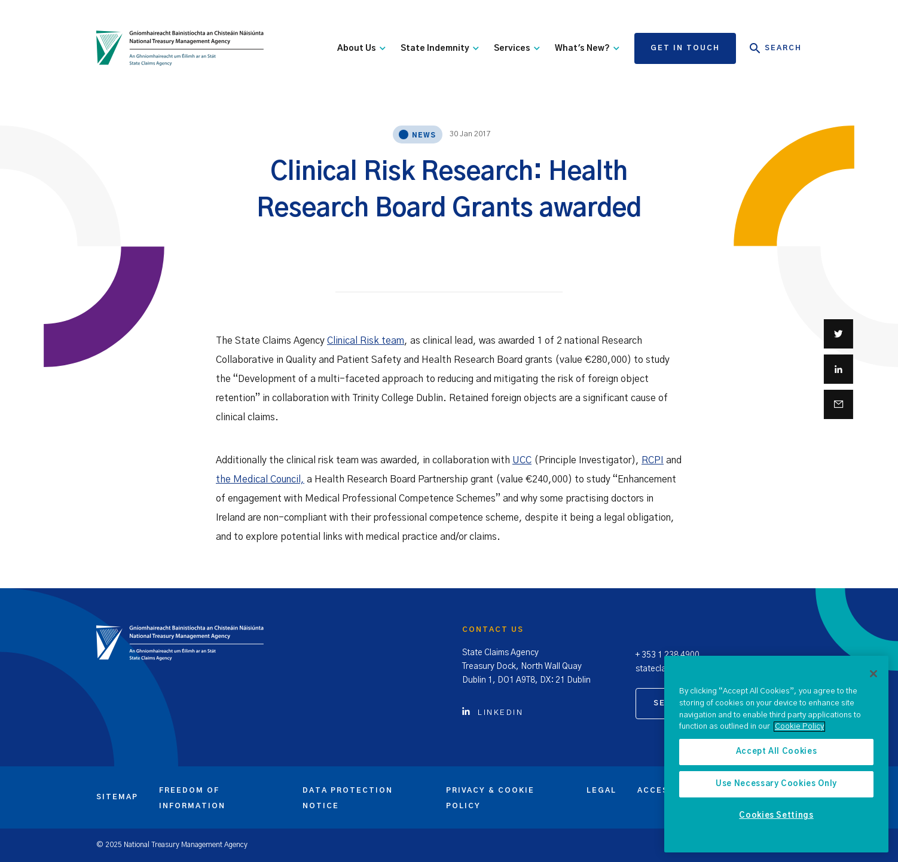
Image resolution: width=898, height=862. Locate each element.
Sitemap (117, 796)
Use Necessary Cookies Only (776, 784)
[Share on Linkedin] (838, 369)
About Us (361, 48)
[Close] (873, 674)
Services (517, 48)
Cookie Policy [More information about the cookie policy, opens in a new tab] (799, 726)
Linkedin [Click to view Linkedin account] (492, 713)
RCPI (653, 460)
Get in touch (685, 47)
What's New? (587, 48)
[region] (776, 754)
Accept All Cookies (776, 752)
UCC (522, 460)
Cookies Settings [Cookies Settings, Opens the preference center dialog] (776, 816)
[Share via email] (838, 404)
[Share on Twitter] (838, 334)
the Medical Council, (260, 479)
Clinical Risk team (365, 341)
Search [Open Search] (776, 48)
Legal (601, 790)
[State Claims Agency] (180, 48)
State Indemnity (440, 48)
